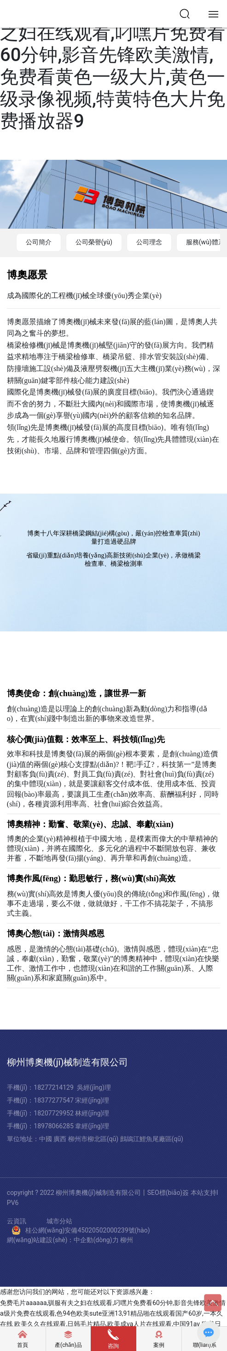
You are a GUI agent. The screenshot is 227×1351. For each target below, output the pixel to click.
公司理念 (149, 242)
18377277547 (54, 1100)
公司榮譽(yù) (94, 242)
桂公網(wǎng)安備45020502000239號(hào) (87, 1230)
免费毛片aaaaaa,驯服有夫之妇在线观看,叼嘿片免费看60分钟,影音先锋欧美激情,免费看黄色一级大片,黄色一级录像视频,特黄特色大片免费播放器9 (112, 66)
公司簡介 (39, 242)
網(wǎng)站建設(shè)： (40, 1240)
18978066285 (54, 1126)
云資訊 (16, 1221)
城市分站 (59, 1221)
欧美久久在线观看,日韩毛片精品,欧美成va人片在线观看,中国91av (107, 1324)
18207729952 (54, 1113)
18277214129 (54, 1087)
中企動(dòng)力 (96, 1240)
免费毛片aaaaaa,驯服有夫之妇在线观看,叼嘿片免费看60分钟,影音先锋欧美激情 (113, 1302)
